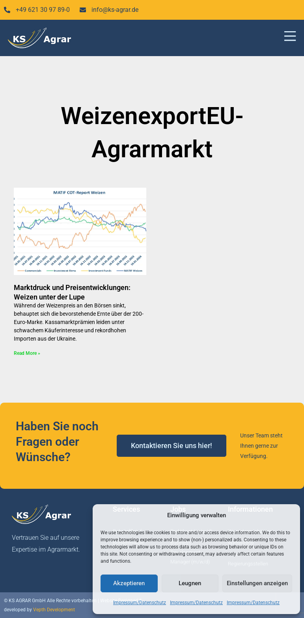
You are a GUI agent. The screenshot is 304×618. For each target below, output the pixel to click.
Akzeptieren (129, 583)
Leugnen (190, 583)
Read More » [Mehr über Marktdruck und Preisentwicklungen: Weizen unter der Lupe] (27, 353)
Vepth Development (54, 609)
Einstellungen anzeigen (257, 583)
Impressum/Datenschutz (139, 602)
